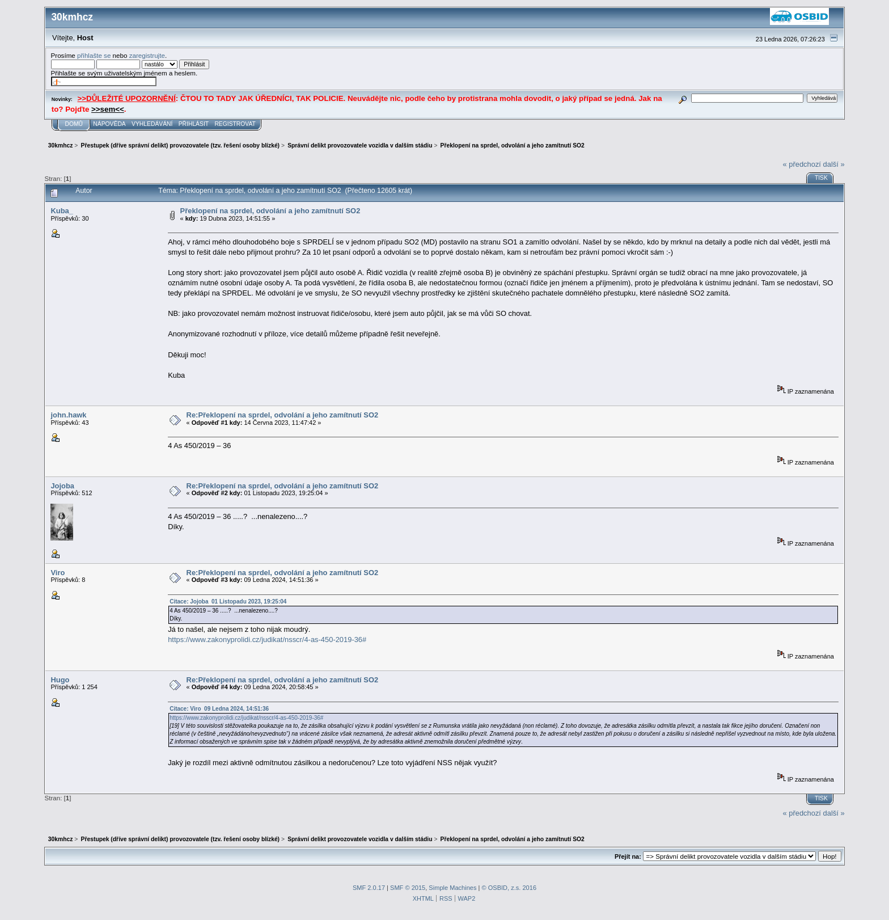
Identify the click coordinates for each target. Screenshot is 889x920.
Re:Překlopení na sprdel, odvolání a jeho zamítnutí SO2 (283, 415)
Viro (57, 572)
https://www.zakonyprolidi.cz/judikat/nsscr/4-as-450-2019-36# (267, 639)
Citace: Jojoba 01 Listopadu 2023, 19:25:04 (228, 601)
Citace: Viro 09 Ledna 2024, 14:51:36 (219, 709)
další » (834, 164)
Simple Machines (452, 887)
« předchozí (802, 164)
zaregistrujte (147, 55)
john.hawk (68, 415)
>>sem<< (107, 109)
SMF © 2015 (407, 887)
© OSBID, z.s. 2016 (509, 887)
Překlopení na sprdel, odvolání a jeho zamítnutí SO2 (270, 210)
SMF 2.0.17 (369, 887)
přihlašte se (94, 55)
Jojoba (62, 486)
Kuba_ (61, 210)
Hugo (59, 680)
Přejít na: (628, 856)
